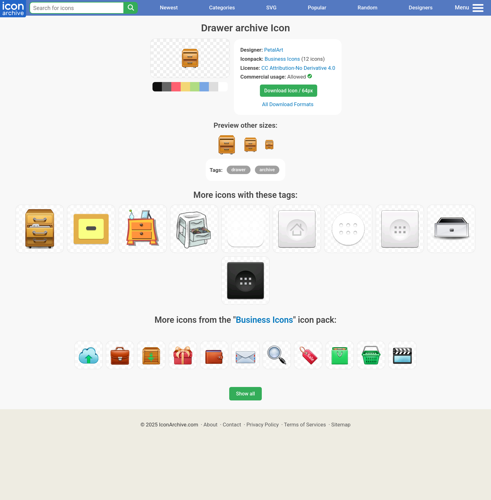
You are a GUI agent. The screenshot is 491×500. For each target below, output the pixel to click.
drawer (238, 170)
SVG (271, 7)
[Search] (130, 8)
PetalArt (273, 50)
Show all (245, 394)
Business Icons (282, 59)
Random (367, 7)
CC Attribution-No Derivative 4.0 (298, 68)
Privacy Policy (262, 424)
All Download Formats (288, 104)
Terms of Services (305, 424)
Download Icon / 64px (288, 91)
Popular (317, 7)
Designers (420, 7)
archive (267, 170)
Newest (169, 7)
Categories (222, 7)
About (211, 424)
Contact (232, 424)
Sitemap (341, 424)
